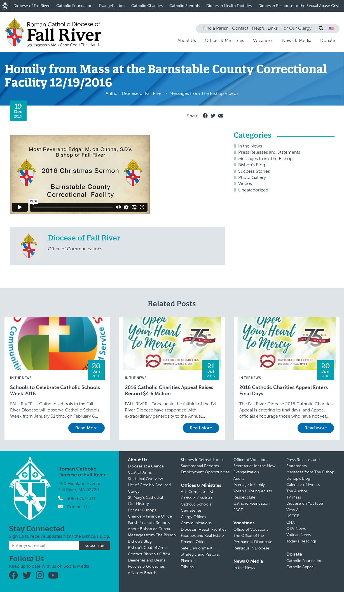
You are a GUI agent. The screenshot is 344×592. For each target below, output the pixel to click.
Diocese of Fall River (31, 5)
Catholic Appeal (300, 567)
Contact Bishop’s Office (149, 554)
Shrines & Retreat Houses (203, 459)
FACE (238, 509)
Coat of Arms (140, 472)
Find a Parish (215, 28)
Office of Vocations (250, 459)
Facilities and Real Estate (202, 535)
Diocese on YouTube (304, 503)
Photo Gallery (252, 177)
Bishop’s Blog (140, 541)
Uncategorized (253, 190)
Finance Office (194, 541)
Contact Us (78, 506)
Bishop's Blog (251, 164)
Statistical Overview (145, 478)
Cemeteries (191, 510)
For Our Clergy (296, 28)
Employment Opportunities (205, 472)
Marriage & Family (249, 484)
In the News (250, 146)
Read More (86, 427)
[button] (331, 28)
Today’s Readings (301, 541)
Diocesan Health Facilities (229, 5)
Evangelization (112, 5)
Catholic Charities (147, 5)
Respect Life (244, 497)
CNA (290, 522)
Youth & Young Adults (252, 491)
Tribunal (188, 567)
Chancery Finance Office (150, 516)
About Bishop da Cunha (149, 529)
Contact (240, 28)
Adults (238, 478)
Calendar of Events (303, 484)
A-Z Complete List (197, 491)
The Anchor (296, 491)
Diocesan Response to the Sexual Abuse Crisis (299, 5)
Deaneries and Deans (146, 560)
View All (293, 509)
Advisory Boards (142, 572)
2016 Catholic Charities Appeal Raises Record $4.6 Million (169, 391)
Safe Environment (196, 548)
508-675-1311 (81, 498)
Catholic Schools (184, 5)
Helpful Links (265, 28)
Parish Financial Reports (149, 522)
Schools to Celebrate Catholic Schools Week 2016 (55, 391)
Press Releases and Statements (269, 152)
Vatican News (298, 534)
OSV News (296, 528)
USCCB (292, 516)
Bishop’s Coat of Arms (147, 547)
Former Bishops (142, 510)
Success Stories (254, 171)
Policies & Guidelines (146, 566)
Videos (245, 183)
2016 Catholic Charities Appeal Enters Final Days (283, 391)
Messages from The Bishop (265, 158)
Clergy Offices (193, 516)
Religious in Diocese (251, 548)
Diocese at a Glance (146, 466)
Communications (196, 523)
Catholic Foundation (74, 5)
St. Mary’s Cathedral (145, 497)
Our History (138, 503)
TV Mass (293, 497)
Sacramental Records (200, 466)
